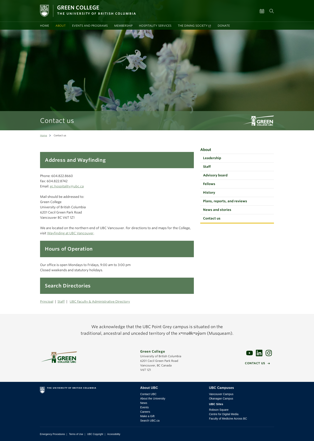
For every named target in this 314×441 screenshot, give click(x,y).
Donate (224, 25)
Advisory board (215, 175)
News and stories (217, 210)
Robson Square (218, 409)
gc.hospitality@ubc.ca (67, 186)
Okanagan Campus (221, 398)
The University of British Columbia (87, 391)
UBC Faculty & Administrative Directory (100, 301)
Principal (46, 301)
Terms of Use (76, 434)
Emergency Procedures (52, 434)
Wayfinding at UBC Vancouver (70, 233)
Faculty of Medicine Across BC (228, 418)
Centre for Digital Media (224, 414)
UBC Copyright (95, 434)
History (209, 192)
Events (144, 407)
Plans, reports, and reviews (225, 201)
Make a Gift (147, 416)
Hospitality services (155, 25)
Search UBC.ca (149, 420)
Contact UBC (148, 394)
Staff (61, 301)
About (60, 25)
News (143, 403)
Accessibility (113, 434)
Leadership (212, 158)
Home (44, 25)
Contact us (211, 218)
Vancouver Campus (221, 394)
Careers (145, 411)
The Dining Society (193, 25)
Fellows (209, 184)
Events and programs (90, 25)
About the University (152, 398)
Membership (123, 25)
